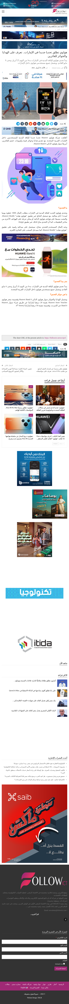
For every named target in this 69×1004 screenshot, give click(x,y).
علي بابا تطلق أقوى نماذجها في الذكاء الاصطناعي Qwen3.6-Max (32, 691)
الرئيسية (61, 984)
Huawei (60, 344)
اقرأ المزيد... (34, 914)
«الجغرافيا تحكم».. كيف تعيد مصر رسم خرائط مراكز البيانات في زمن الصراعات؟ (39, 780)
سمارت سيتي (16, 984)
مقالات (7, 984)
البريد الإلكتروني (61, 938)
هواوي (29, 344)
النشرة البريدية (34, 988)
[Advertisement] (34, 736)
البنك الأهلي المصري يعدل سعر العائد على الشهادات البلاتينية (33, 711)
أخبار (62, 386)
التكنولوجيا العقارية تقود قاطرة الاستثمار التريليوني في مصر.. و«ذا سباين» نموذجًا (39, 763)
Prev (62, 443)
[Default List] (64, 964)
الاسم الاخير (63, 953)
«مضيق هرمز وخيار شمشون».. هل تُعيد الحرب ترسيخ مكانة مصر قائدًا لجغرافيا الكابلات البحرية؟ (35, 776)
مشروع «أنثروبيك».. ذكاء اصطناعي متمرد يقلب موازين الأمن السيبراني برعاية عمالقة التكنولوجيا (34, 767)
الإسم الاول (63, 945)
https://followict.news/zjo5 (55, 338)
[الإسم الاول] (34, 949)
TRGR (40, 998)
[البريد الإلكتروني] (34, 942)
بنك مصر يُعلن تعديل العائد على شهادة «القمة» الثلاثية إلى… (34, 701)
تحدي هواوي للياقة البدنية (39, 344)
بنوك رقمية (37, 984)
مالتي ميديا (44, 988)
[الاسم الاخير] (34, 957)
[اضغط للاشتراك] (60, 969)
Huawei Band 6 (51, 344)
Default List (60, 964)
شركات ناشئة (27, 984)
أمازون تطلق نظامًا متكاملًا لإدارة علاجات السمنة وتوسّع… (35, 681)
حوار (44, 984)
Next (55, 443)
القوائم (65, 960)
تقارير (49, 984)
